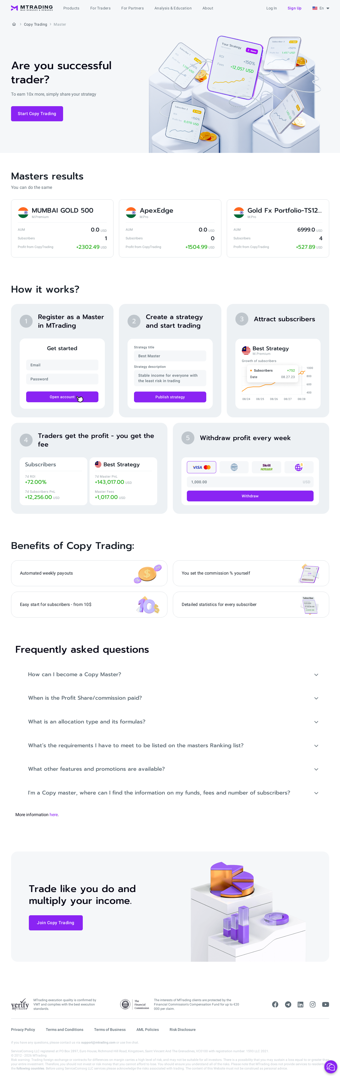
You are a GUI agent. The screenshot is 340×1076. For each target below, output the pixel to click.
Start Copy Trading (37, 113)
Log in (271, 8)
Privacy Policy (23, 1029)
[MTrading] (32, 8)
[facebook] (275, 1004)
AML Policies (147, 1029)
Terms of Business (110, 1029)
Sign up (295, 8)
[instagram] (312, 1004)
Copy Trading (35, 24)
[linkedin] (300, 1004)
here (54, 815)
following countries (30, 1068)
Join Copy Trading (55, 923)
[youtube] (325, 1004)
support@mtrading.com (98, 1042)
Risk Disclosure (183, 1029)
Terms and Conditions (64, 1029)
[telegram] (288, 1004)
